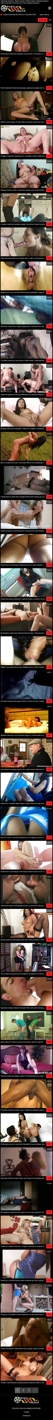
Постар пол (17, 3)
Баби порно (31, 1)
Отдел (26, 1412)
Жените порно (42, 1)
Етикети (26, 1416)
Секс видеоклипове (31, 3)
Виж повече (44, 15)
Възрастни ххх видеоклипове (26, 1408)
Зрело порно (20, 1)
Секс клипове (6, 3)
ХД (50, 20)
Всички (42, 20)
